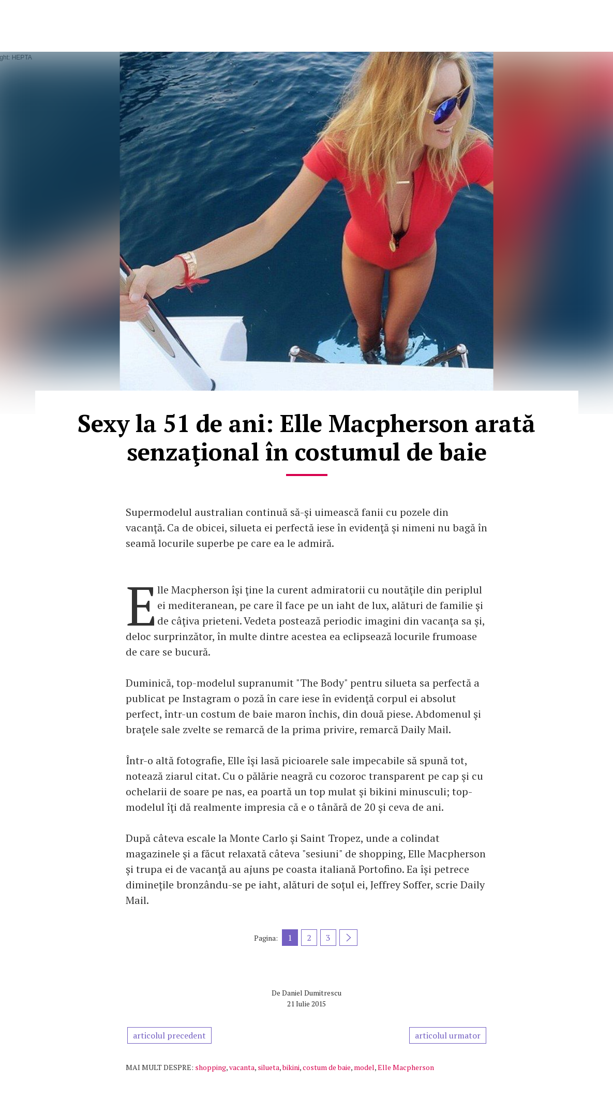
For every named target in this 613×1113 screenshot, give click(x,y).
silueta (268, 1067)
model (364, 1067)
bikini (291, 1067)
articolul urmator (448, 1035)
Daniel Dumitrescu (311, 993)
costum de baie (327, 1067)
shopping (210, 1067)
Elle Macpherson (406, 1067)
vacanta (242, 1067)
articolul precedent (169, 1035)
